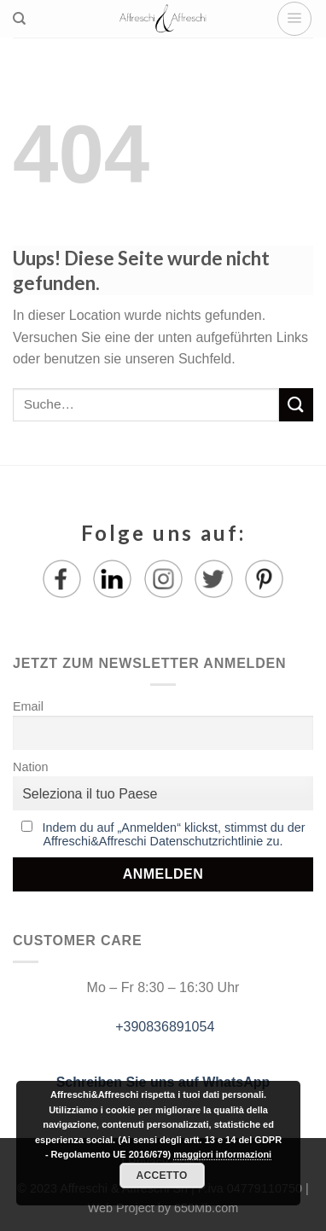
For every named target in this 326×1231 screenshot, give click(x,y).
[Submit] (296, 404)
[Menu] (294, 19)
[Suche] (19, 19)
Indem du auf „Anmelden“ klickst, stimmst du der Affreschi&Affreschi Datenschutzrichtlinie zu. (174, 834)
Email (28, 706)
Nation (31, 767)
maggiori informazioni (222, 1154)
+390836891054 (163, 1026)
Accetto (161, 1176)
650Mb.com (206, 1208)
